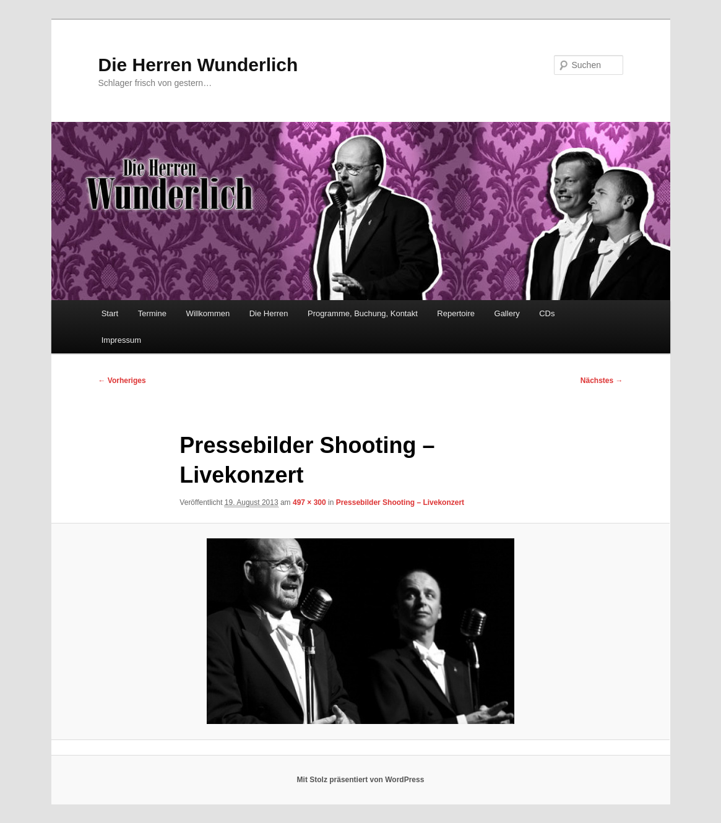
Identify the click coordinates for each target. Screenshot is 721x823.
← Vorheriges (122, 380)
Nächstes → (602, 380)
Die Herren (268, 313)
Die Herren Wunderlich (198, 64)
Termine (152, 313)
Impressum (121, 340)
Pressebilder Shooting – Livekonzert (400, 502)
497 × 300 (309, 502)
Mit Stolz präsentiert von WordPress (361, 779)
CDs (547, 313)
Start (109, 313)
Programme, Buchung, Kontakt (363, 313)
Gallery (507, 313)
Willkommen (208, 313)
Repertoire (456, 313)
